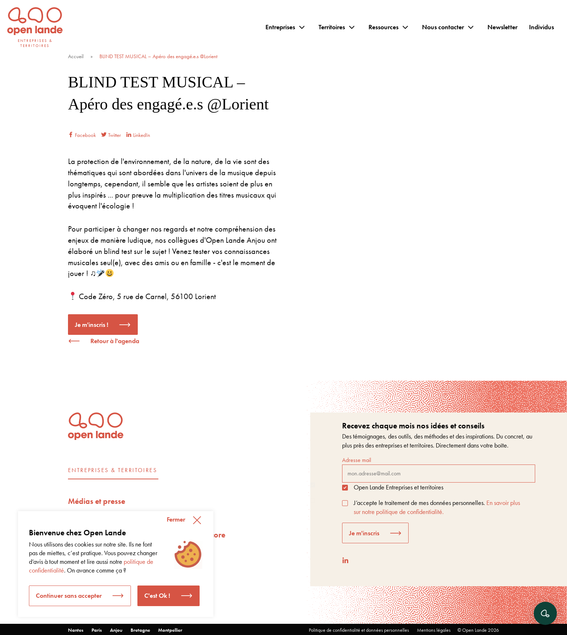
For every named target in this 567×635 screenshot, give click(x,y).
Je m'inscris (364, 533)
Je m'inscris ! (91, 324)
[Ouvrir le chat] (545, 613)
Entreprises (280, 27)
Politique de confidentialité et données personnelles (359, 630)
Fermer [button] (176, 519)
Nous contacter (443, 27)
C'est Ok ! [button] (157, 595)
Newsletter (502, 27)
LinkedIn (138, 135)
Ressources (383, 27)
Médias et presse (96, 501)
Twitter (111, 135)
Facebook (82, 135)
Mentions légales (434, 630)
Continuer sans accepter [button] (69, 595)
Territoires (332, 27)
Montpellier (170, 630)
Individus (541, 27)
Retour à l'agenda (114, 341)
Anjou (116, 630)
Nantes (76, 630)
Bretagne (140, 630)
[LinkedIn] (345, 560)
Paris (96, 630)
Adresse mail (438, 469)
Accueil (76, 56)
